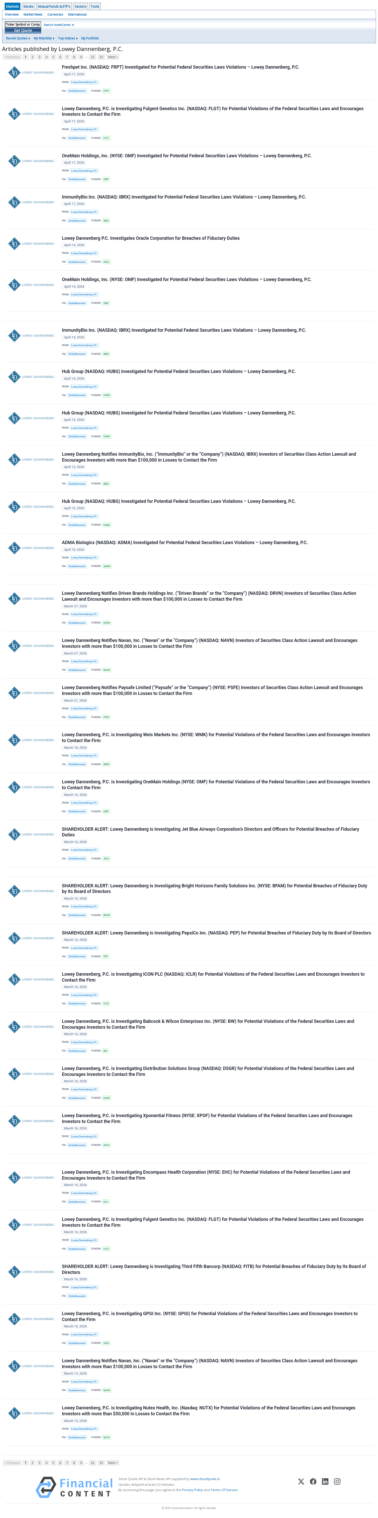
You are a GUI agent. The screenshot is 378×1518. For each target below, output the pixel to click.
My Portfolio (90, 38)
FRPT (106, 90)
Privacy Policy (192, 1490)
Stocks (28, 6)
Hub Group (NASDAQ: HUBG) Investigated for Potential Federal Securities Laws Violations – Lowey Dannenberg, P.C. (179, 371)
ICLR (105, 1003)
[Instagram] (337, 1487)
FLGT (106, 138)
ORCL (106, 262)
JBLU (106, 858)
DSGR (106, 1098)
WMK (106, 764)
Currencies (55, 14)
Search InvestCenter (57, 25)
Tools (95, 6)
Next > (112, 57)
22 (92, 57)
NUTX (106, 1437)
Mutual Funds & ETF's (54, 6)
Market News (33, 14)
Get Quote (23, 30)
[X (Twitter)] (301, 1487)
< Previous (12, 57)
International (77, 14)
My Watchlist (43, 38)
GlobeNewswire (77, 90)
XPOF (106, 1145)
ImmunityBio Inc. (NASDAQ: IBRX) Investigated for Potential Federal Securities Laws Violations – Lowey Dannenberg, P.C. (184, 197)
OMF (105, 179)
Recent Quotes (16, 38)
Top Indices (66, 38)
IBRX (106, 220)
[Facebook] (313, 1487)
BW (105, 1050)
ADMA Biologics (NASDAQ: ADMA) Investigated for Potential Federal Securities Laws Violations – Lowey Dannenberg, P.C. (185, 542)
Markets (12, 6)
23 (101, 57)
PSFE (106, 717)
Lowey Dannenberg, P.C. (84, 82)
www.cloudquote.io (205, 1479)
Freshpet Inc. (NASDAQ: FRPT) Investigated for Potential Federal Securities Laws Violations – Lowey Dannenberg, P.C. (180, 67)
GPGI (106, 1343)
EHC (105, 1201)
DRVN (106, 622)
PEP (105, 956)
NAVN (106, 670)
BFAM (106, 915)
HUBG (106, 395)
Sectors (80, 6)
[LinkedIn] (325, 1487)
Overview (11, 14)
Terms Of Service (224, 1490)
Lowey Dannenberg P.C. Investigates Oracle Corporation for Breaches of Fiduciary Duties (151, 238)
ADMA (106, 566)
